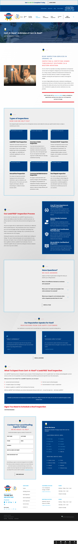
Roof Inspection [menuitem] (38, 17)
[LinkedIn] (11, 502)
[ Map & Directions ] (46, 491)
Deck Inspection (26, 500)
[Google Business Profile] (4, 502)
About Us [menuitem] (25, 17)
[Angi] (15, 502)
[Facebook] (6, 502)
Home (24, 488)
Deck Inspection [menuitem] (53, 17)
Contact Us (25, 507)
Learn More (52, 2)
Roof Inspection (26, 494)
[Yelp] (4, 504)
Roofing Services (26, 491)
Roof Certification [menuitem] (45, 17)
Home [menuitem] (21, 16)
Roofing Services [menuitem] (30, 17)
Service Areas (43, 8)
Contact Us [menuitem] (59, 17)
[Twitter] (13, 502)
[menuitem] (5, 518)
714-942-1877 (69, 8)
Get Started (67, 17)
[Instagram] (9, 502)
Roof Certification (26, 497)
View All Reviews (39, 358)
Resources (50, 8)
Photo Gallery (60, 8)
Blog (55, 8)
